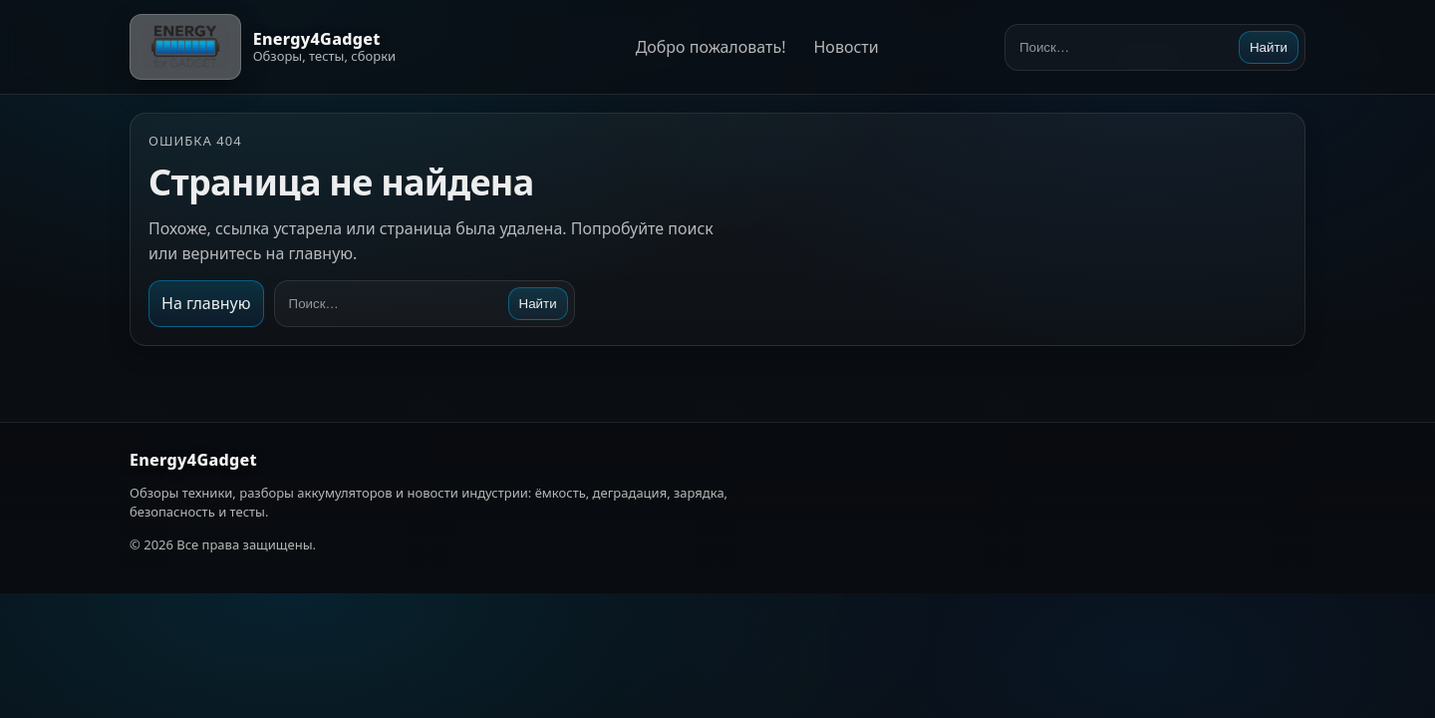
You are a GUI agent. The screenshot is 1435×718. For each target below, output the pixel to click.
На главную (206, 303)
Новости (845, 47)
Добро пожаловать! (711, 47)
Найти (1269, 47)
